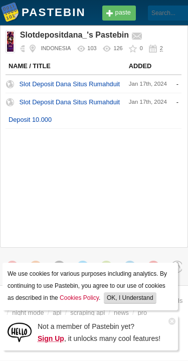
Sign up (165, 29)
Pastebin (10, 14)
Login (166, 13)
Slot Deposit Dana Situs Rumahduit (70, 84)
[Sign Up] (20, 331)
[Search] (137, 13)
